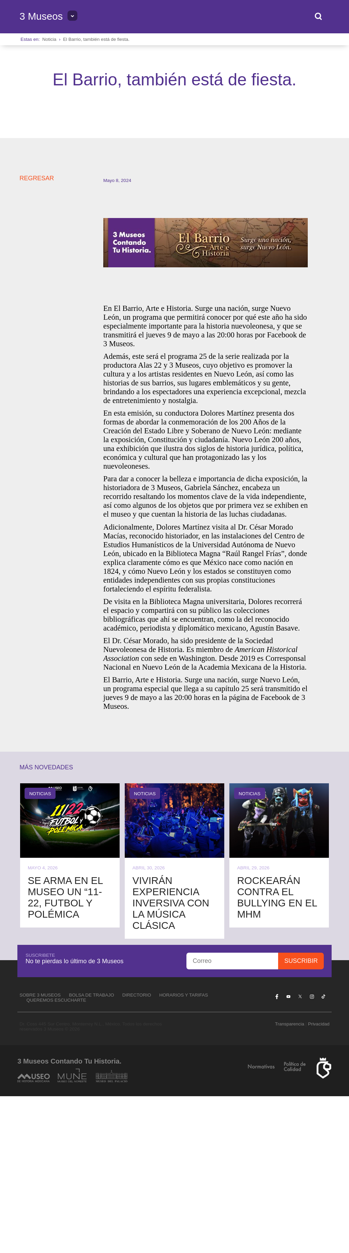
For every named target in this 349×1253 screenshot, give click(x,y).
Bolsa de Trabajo (91, 1151)
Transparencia (289, 1180)
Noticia (49, 39)
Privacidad (319, 1180)
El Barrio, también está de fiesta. (96, 39)
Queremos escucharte (56, 1156)
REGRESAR (36, 335)
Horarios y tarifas (183, 1151)
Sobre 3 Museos (40, 1151)
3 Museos (41, 16)
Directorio (136, 1151)
